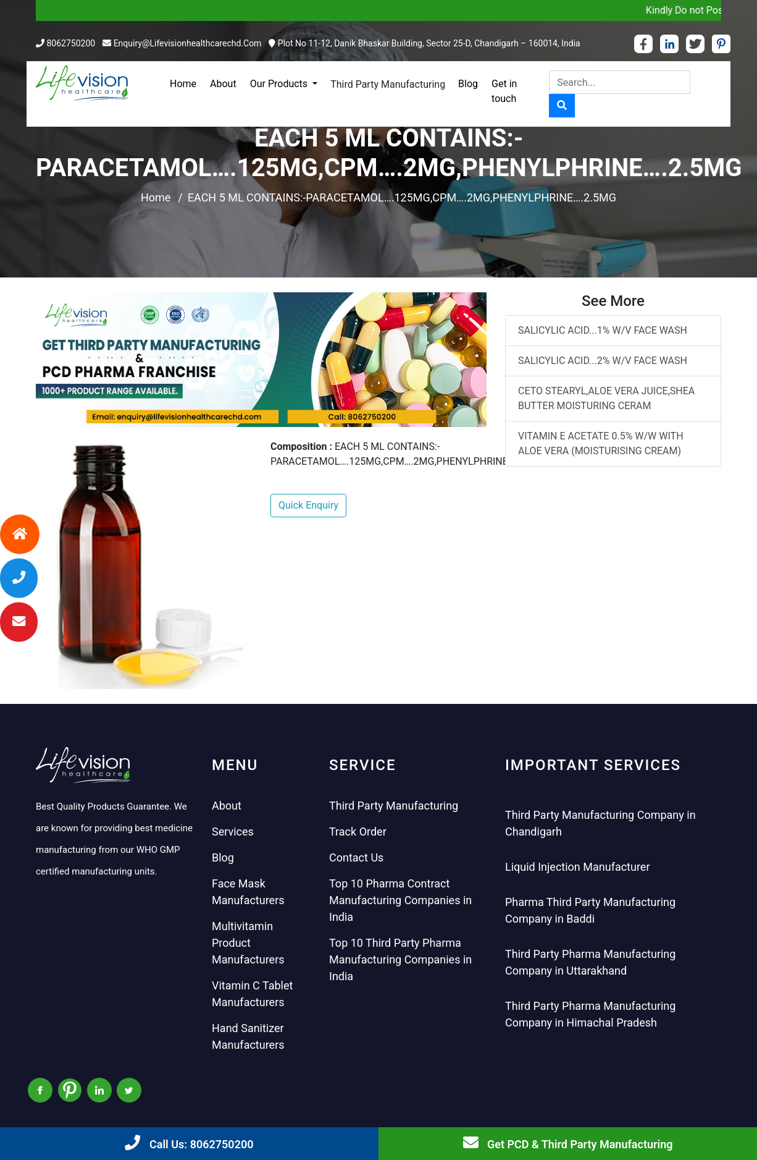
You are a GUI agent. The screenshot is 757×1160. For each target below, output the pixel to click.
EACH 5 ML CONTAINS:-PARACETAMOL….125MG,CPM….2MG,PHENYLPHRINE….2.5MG (402, 197)
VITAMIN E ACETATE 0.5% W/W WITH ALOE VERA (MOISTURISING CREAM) (601, 443)
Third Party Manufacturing (387, 84)
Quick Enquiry (308, 505)
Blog (468, 84)
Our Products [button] (280, 84)
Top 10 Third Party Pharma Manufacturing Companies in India (400, 959)
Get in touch (504, 91)
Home (183, 84)
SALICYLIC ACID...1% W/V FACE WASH (602, 330)
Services (233, 831)
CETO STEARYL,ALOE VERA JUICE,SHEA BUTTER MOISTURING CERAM (606, 398)
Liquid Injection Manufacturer (577, 866)
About (223, 84)
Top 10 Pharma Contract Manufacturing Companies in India (400, 900)
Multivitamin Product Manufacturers (248, 943)
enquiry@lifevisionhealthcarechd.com (188, 43)
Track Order (358, 831)
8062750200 (70, 43)
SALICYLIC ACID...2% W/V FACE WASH (602, 360)
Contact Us (356, 857)
